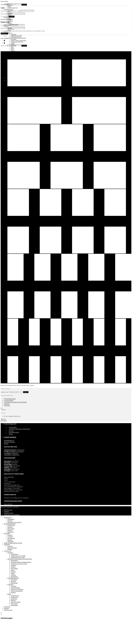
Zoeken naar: (4, 4)
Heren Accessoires (17, 591)
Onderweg (14, 597)
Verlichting (14, 576)
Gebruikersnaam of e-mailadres (10, 11)
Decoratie (14, 580)
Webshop (9, 15)
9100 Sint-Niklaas (9, 442)
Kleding (9, 18)
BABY (9, 594)
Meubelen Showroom (12, 7)
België (6, 443)
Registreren (4, 33)
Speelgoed (14, 605)
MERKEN (6, 26)
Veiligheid (14, 599)
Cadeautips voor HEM (16, 36)
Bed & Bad (13, 56)
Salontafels (14, 568)
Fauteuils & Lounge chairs (17, 41)
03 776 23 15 (20, 450)
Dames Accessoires (17, 589)
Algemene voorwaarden (12, 514)
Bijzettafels (13, 39)
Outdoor (13, 43)
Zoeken (24, 4)
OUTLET (7, 405)
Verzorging (14, 603)
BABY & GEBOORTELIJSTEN (13, 543)
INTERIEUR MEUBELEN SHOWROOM (16, 38)
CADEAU (9, 33)
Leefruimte (11, 525)
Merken (9, 6)
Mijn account (8, 610)
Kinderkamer (15, 595)
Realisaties (10, 519)
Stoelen (12, 48)
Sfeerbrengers (12, 548)
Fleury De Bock (4, 1)
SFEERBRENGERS (8, 9)
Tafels (12, 49)
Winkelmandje (8, 513)
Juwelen (10, 536)
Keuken (12, 55)
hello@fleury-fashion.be (11, 455)
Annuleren (4, 420)
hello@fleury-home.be (16, 451)
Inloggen (11, 16)
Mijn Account (8, 510)
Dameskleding (15, 587)
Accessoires (10, 21)
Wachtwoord (6, 13)
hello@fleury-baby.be (11, 453)
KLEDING (9, 58)
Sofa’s (12, 46)
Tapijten (13, 50)
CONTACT (6, 75)
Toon (3, 419)
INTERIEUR (7, 517)
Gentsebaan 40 (9, 440)
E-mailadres (5, 25)
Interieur (10, 546)
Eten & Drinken (15, 602)
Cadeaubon (13, 34)
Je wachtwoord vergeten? (7, 19)
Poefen (12, 44)
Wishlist (6, 511)
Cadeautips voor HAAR (16, 35)
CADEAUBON (9, 400)
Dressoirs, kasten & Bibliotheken (18, 40)
